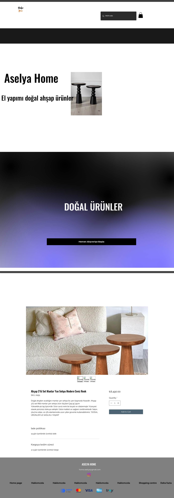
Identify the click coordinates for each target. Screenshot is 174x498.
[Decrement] (111, 403)
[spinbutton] (115, 403)
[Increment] (118, 403)
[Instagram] (163, 15)
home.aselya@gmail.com (90, 469)
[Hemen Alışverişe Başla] (91, 241)
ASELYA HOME (39, 8)
